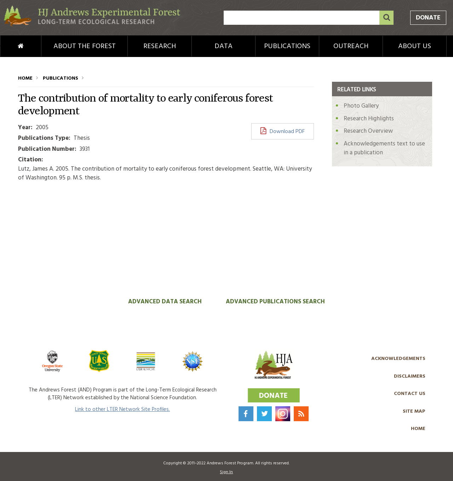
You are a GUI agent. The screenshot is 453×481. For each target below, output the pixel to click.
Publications (287, 46)
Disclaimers (409, 376)
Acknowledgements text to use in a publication (384, 148)
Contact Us (409, 394)
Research (159, 46)
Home (9, 46)
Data (223, 46)
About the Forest (84, 46)
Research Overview (368, 131)
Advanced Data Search (165, 302)
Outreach (350, 46)
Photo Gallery (361, 106)
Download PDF (287, 131)
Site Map (414, 411)
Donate (428, 18)
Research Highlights (369, 119)
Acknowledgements (398, 359)
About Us (414, 46)
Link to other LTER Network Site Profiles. (122, 409)
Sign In (226, 472)
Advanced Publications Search (275, 302)
